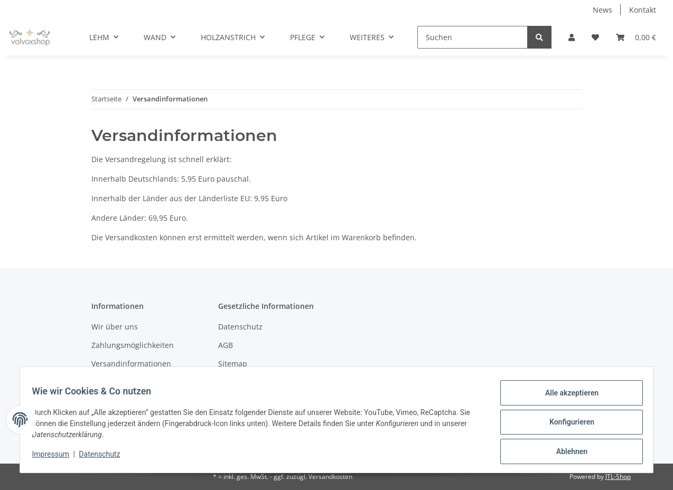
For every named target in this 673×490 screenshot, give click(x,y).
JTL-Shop (618, 476)
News (602, 10)
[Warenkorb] (636, 37)
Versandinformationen (131, 364)
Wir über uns (114, 327)
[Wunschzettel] (595, 37)
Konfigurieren (566, 425)
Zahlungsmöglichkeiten (132, 345)
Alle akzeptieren (566, 397)
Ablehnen (566, 452)
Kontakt (642, 10)
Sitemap (232, 364)
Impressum (55, 457)
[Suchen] (472, 37)
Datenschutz (240, 327)
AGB (225, 345)
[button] (571, 37)
